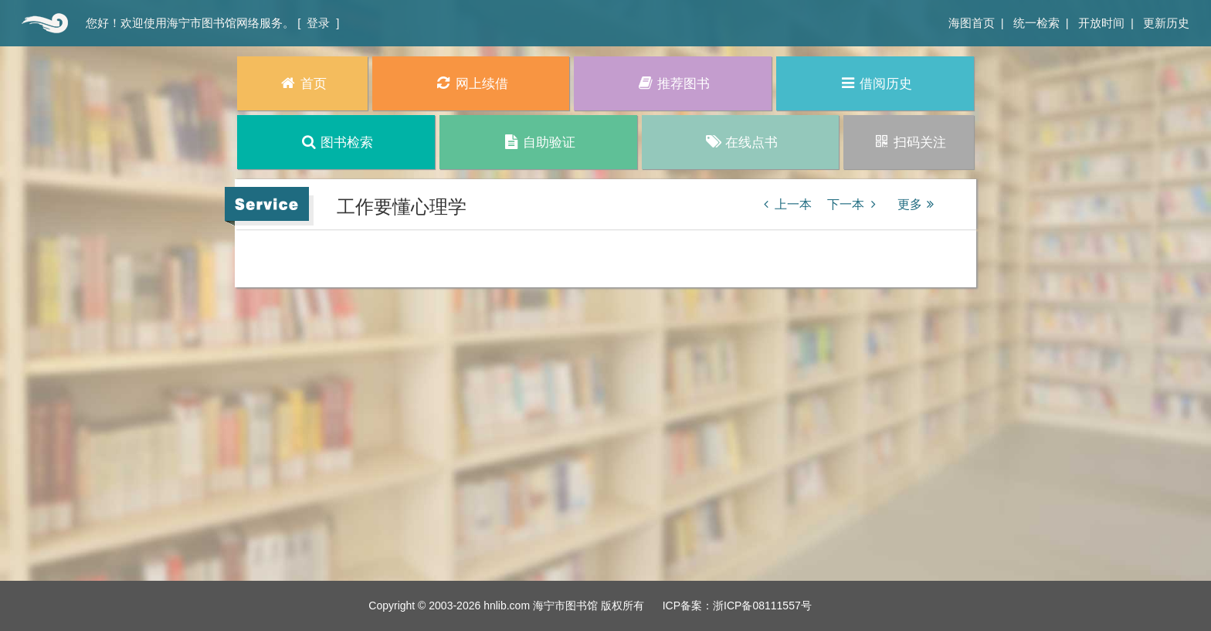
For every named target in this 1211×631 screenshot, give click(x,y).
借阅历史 (875, 83)
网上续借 (470, 83)
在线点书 (740, 142)
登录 (318, 22)
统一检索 (1036, 22)
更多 (918, 204)
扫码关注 (908, 142)
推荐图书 (673, 83)
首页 (43, 23)
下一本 (854, 204)
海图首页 (971, 22)
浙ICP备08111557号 (762, 605)
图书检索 (336, 142)
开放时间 (1101, 22)
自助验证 (537, 142)
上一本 (785, 204)
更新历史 (1166, 22)
